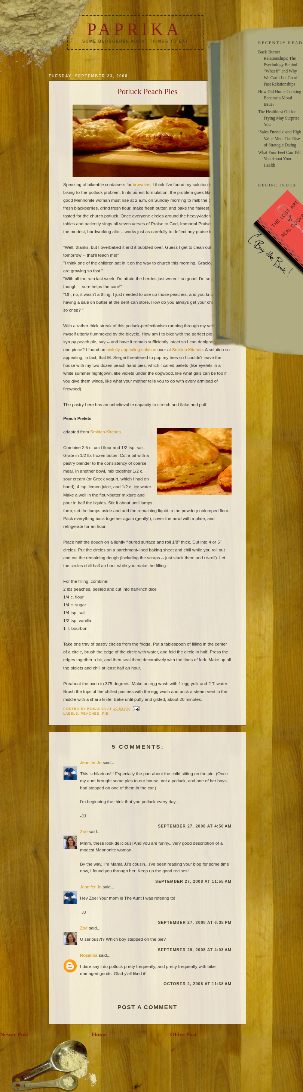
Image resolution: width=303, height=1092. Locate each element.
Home (99, 1034)
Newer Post (14, 1034)
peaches (90, 713)
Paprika (134, 29)
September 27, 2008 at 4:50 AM (195, 826)
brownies (141, 184)
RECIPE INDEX (277, 185)
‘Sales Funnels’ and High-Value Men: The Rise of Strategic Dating (280, 138)
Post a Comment (147, 1007)
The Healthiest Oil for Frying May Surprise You (278, 118)
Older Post (183, 1034)
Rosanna (89, 955)
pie (105, 713)
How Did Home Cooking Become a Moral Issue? (279, 97)
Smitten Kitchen (187, 349)
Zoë (84, 831)
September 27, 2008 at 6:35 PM (195, 922)
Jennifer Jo (90, 762)
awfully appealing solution (131, 349)
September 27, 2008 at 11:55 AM (193, 881)
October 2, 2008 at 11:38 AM (197, 983)
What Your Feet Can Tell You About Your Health (279, 158)
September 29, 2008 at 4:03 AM (195, 949)
